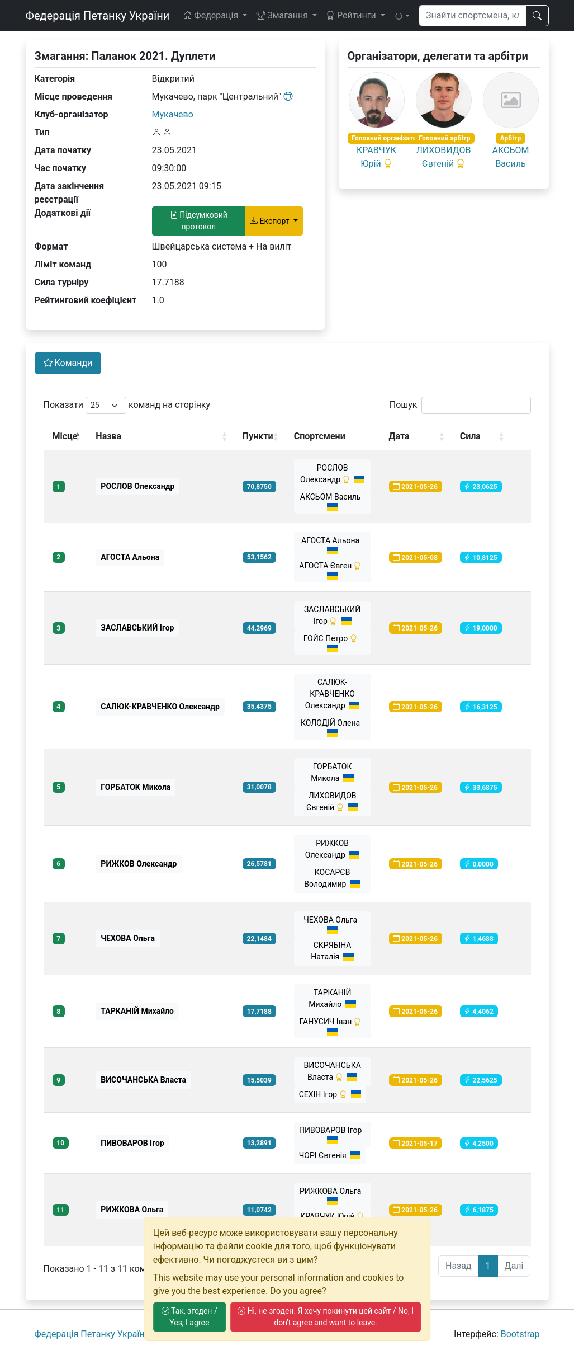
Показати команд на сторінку (127, 405)
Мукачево (172, 114)
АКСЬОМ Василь (332, 501)
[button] (402, 16)
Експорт (270, 221)
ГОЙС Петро (332, 643)
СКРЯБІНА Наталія (332, 950)
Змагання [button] (283, 15)
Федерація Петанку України (98, 15)
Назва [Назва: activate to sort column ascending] (108, 436)
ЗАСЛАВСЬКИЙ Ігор (332, 615)
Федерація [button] (211, 15)
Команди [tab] (68, 363)
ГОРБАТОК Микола (332, 772)
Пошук (460, 405)
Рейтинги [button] (352, 15)
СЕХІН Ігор (330, 1094)
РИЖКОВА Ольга (332, 1196)
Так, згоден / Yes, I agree (189, 1316)
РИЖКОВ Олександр (332, 849)
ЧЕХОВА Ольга (332, 924)
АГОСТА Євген (332, 570)
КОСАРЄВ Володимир (332, 878)
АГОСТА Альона (332, 545)
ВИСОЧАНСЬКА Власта (331, 1071)
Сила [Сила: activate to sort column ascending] (470, 436)
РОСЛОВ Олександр (332, 473)
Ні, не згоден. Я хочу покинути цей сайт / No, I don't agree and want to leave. (326, 1316)
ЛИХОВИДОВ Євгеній (332, 801)
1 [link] (488, 1265)
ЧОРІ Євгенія (330, 1155)
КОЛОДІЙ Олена (332, 727)
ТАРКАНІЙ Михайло (332, 998)
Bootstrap (520, 1334)
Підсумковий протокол (198, 220)
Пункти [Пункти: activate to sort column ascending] (258, 436)
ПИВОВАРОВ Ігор (332, 1135)
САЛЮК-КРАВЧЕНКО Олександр (332, 694)
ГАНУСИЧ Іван (333, 1026)
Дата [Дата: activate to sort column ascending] (399, 436)
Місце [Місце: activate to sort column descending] (65, 436)
